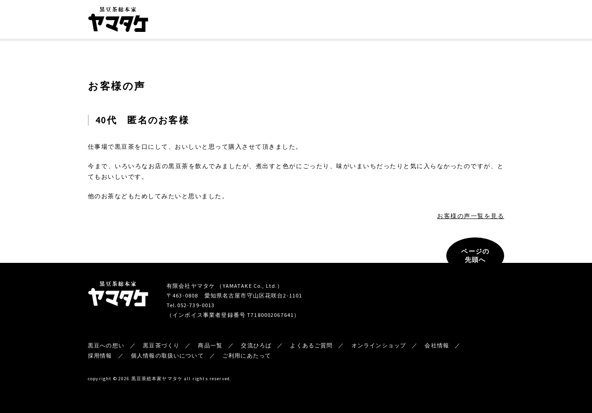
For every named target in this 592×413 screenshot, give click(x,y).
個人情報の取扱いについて (167, 355)
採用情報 (100, 355)
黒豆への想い (212, 21)
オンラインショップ (474, 20)
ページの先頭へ (475, 255)
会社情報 (375, 21)
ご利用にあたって (246, 355)
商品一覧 (297, 21)
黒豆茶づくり (257, 21)
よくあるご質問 (311, 345)
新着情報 (412, 21)
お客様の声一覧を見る (470, 216)
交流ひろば (337, 21)
